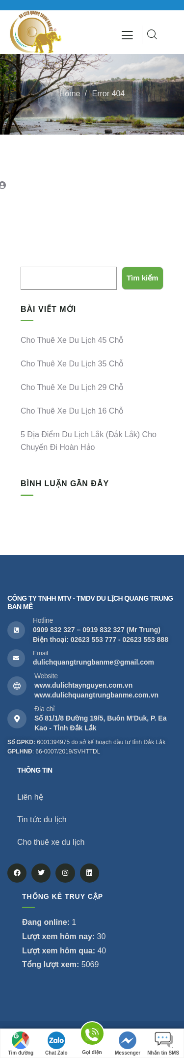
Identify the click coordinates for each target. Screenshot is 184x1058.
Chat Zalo (56, 1043)
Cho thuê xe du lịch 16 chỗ (72, 411)
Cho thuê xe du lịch (50, 842)
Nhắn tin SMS (163, 1043)
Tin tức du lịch (42, 819)
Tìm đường (20, 1043)
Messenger (127, 1043)
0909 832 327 (54, 630)
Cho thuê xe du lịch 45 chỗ (72, 340)
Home (69, 93)
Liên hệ (30, 797)
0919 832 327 (103, 630)
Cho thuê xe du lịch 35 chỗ (72, 364)
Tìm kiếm (36, 259)
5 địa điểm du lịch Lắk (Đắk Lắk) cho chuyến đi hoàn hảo (89, 440)
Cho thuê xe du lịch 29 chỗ (72, 387)
